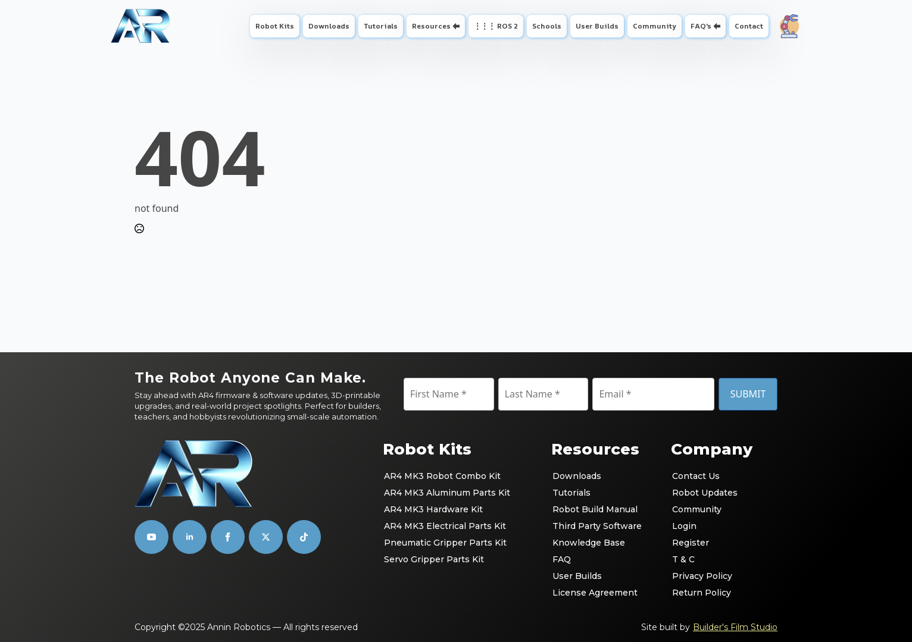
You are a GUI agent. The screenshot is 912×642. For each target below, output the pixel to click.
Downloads (328, 26)
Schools (546, 26)
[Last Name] (543, 394)
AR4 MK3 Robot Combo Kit (442, 476)
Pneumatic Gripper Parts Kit (445, 542)
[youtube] (151, 537)
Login (684, 526)
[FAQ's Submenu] (718, 26)
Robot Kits (274, 26)
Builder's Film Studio (735, 627)
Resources (431, 26)
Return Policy (701, 592)
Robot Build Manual (595, 509)
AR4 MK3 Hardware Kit (433, 509)
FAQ (561, 559)
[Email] (653, 394)
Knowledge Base (588, 542)
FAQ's (701, 26)
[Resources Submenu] (457, 26)
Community (654, 26)
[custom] (266, 537)
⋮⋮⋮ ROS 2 (496, 26)
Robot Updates (705, 492)
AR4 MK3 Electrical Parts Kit (445, 526)
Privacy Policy (702, 576)
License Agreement (595, 592)
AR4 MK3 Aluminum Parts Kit (447, 492)
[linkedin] (190, 537)
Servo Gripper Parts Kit (434, 559)
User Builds (597, 26)
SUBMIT (748, 393)
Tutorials (381, 26)
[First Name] (449, 394)
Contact (749, 26)
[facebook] (228, 537)
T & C (683, 559)
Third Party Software (597, 526)
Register (690, 542)
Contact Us (696, 476)
